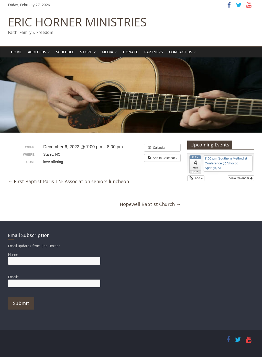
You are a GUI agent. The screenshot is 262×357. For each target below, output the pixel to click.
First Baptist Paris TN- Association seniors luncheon (68, 181)
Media (107, 51)
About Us (37, 51)
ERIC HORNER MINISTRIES (77, 22)
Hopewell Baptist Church (150, 204)
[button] (162, 158)
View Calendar (241, 178)
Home (16, 51)
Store (86, 51)
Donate (130, 51)
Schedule (65, 51)
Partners (153, 51)
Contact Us (180, 51)
